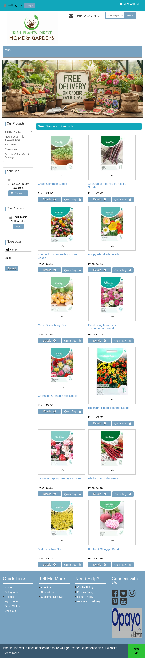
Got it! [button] (136, 651)
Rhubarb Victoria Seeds (103, 478)
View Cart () (129, 3)
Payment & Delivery (88, 601)
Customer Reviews (52, 596)
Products (10, 596)
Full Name (11, 249)
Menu (8, 49)
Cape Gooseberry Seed (53, 325)
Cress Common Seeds (52, 183)
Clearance (11, 149)
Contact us (47, 592)
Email (8, 257)
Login (30, 5)
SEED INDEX (13, 131)
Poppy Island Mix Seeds (103, 254)
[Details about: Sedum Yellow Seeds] (49, 564)
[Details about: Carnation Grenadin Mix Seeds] (49, 411)
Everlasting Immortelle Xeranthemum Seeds (102, 326)
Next (141, 88)
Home (8, 587)
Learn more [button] (11, 653)
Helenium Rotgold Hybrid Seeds (108, 407)
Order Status (12, 606)
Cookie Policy (85, 587)
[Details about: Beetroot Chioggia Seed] (99, 564)
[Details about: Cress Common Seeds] (49, 199)
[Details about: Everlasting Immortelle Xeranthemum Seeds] (99, 340)
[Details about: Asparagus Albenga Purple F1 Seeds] (99, 199)
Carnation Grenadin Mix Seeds (57, 395)
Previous (3, 88)
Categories (11, 592)
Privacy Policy (85, 592)
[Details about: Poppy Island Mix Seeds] (99, 269)
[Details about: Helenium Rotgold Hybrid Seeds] (99, 423)
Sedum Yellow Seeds (51, 549)
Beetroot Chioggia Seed (103, 549)
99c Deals (11, 144)
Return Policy (85, 596)
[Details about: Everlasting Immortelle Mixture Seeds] (49, 269)
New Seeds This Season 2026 (14, 138)
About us (46, 587)
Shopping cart (20, 179)
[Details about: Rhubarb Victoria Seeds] (99, 493)
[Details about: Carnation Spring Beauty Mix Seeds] (49, 493)
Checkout (18, 193)
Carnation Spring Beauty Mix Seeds (61, 478)
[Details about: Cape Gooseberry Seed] (49, 340)
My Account (11, 601)
